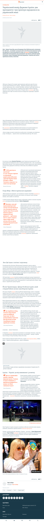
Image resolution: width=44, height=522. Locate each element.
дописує (26, 186)
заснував (12, 277)
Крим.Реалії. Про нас (7, 514)
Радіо (4, 507)
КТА (22, 520)
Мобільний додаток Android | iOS (29, 505)
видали (13, 291)
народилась (36, 193)
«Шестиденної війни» (32, 338)
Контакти (24, 514)
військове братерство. (27, 428)
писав (4, 201)
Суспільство (6, 5)
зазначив (12, 396)
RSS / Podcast (25, 507)
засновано (31, 90)
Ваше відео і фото (6, 505)
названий (23, 233)
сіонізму (36, 121)
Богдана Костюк (6, 15)
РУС (30, 520)
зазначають (7, 127)
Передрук (5, 516)
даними (27, 52)
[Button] (34, 20)
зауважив (16, 433)
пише (38, 272)
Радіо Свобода (12, 15)
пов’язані (10, 332)
